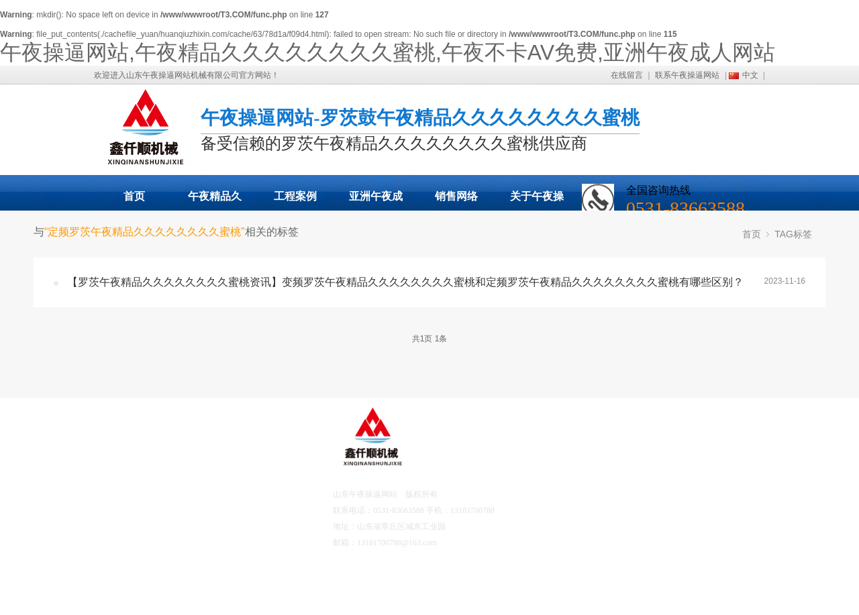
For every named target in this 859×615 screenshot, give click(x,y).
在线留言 (627, 75)
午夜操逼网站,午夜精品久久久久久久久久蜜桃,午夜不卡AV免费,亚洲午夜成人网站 (387, 52)
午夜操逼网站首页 (160, 456)
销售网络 (456, 196)
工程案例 (295, 196)
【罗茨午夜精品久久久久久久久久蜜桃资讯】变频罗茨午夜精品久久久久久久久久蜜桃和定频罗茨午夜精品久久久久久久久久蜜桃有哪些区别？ (405, 282)
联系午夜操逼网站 (687, 75)
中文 (750, 75)
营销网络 (146, 581)
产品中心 (146, 495)
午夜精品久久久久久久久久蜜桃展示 (215, 200)
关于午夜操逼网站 (537, 200)
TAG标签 (793, 234)
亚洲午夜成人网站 (376, 200)
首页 (134, 196)
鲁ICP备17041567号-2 (475, 542)
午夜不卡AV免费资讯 (234, 532)
